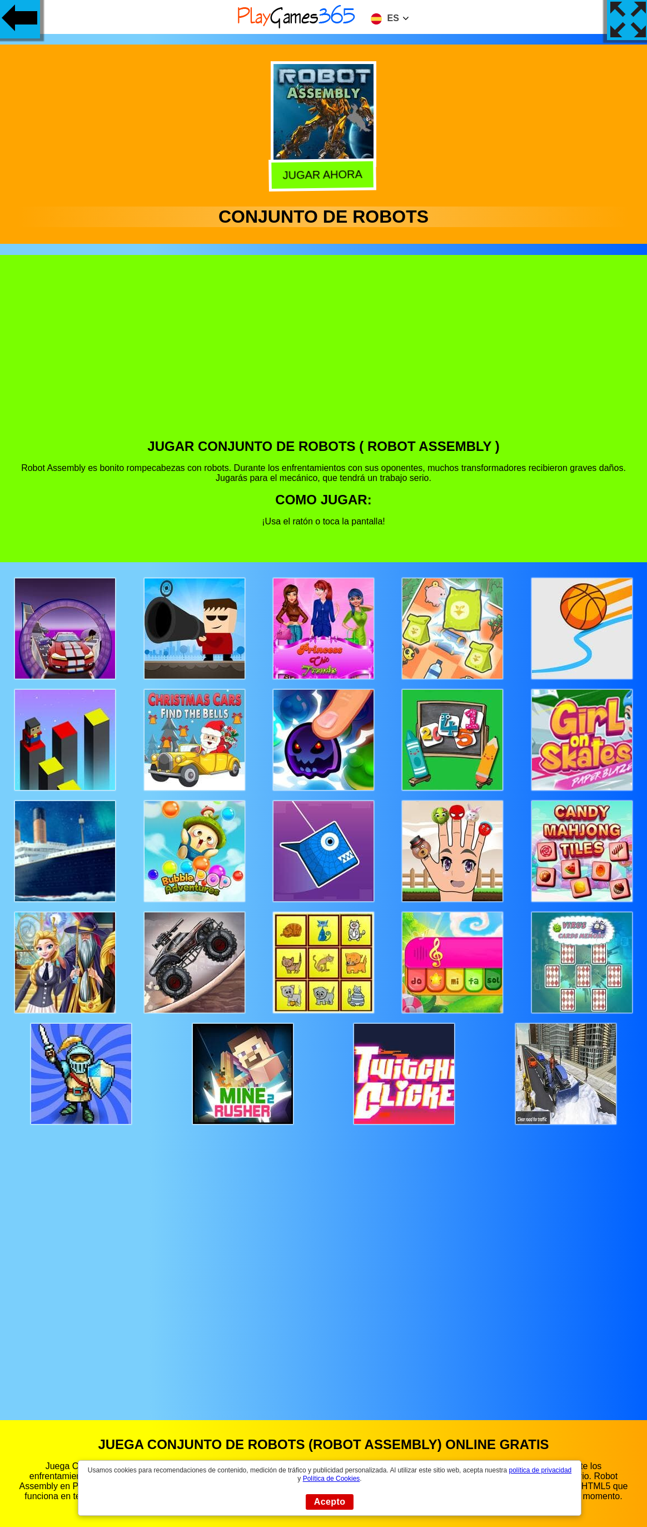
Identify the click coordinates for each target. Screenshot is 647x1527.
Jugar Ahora (325, 173)
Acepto (330, 1501)
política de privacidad (540, 1470)
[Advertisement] (324, 355)
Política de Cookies (331, 1478)
